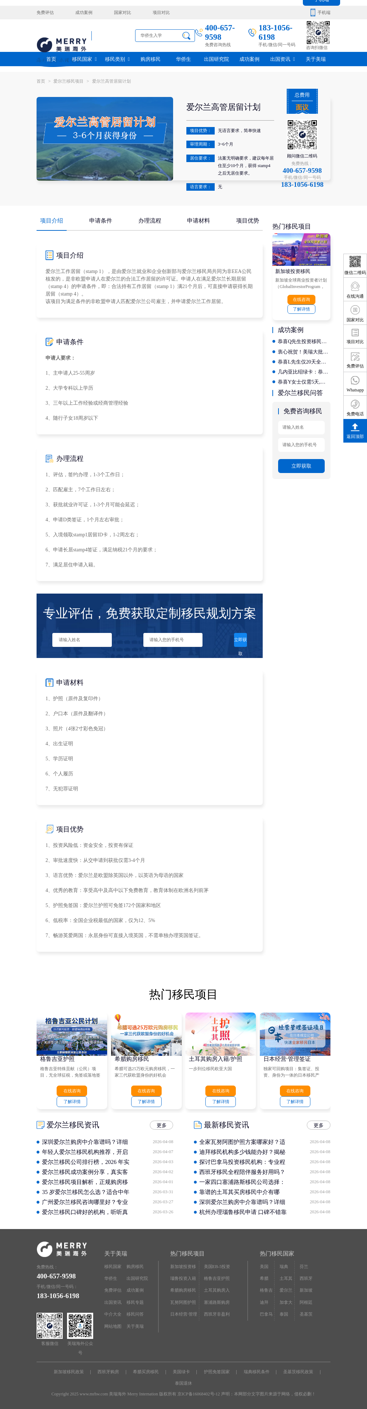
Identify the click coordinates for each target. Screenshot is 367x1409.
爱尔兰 (286, 1290)
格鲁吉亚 (266, 1292)
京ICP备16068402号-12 (198, 1393)
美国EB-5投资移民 (217, 1268)
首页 (51, 59)
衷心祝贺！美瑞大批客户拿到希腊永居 (304, 351)
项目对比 (161, 12)
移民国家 (84, 59)
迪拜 (264, 1302)
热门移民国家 (277, 1253)
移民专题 (135, 1302)
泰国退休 (183, 1382)
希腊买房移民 (146, 1371)
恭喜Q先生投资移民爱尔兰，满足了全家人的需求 (304, 341)
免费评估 (45, 12)
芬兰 (304, 1266)
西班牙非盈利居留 (217, 1315)
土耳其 (286, 1278)
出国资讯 (282, 59)
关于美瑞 (316, 59)
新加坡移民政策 (69, 1371)
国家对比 (122, 12)
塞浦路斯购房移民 (217, 1304)
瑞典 (284, 1266)
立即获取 (240, 642)
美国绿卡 (181, 1371)
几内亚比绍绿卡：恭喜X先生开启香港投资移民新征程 (304, 371)
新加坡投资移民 (292, 271)
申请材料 (198, 221)
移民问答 (135, 1313)
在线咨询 (301, 299)
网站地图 (112, 1325)
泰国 (284, 1313)
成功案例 (83, 12)
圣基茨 (306, 1313)
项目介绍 (51, 221)
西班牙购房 (108, 1371)
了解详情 (301, 308)
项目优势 (247, 221)
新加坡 (306, 1290)
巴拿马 (266, 1313)
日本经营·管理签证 (287, 1058)
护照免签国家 (217, 1371)
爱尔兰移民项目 (72, 81)
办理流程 (149, 221)
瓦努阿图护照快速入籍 (183, 1304)
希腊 (264, 1278)
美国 (264, 1266)
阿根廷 (306, 1302)
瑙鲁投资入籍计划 (183, 1280)
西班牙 (306, 1278)
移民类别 (117, 59)
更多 (162, 1149)
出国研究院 (216, 59)
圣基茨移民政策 (298, 1371)
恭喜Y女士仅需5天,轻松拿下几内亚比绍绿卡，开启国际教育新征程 (304, 381)
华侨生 (183, 59)
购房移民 (150, 59)
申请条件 (100, 221)
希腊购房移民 (132, 1058)
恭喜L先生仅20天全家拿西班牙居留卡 (304, 361)
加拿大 (286, 1302)
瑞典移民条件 (256, 1371)
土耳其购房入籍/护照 (215, 1058)
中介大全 (112, 1313)
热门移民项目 (187, 1253)
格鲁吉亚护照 (57, 1058)
